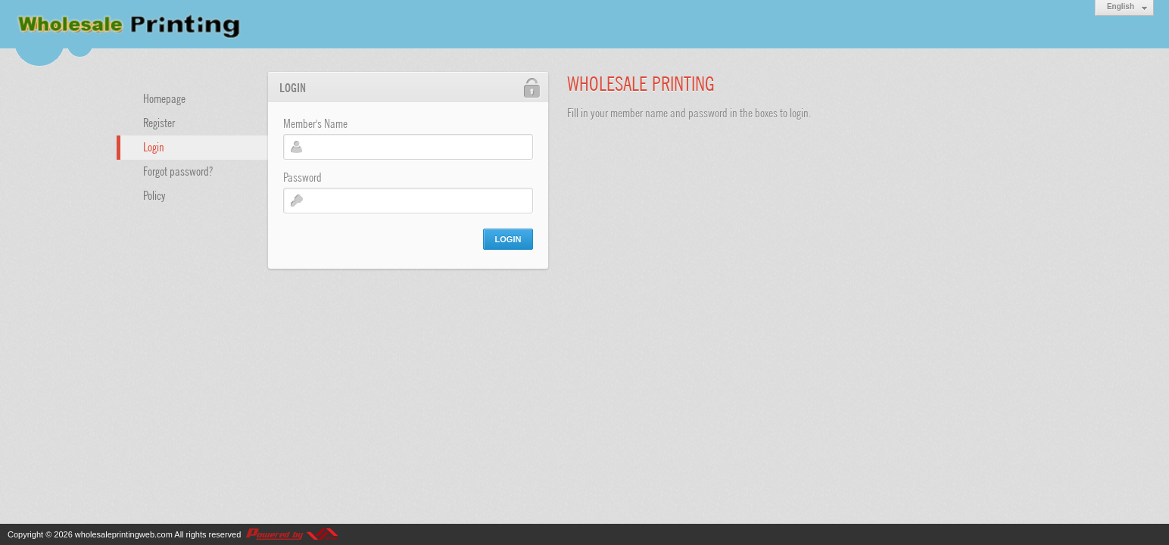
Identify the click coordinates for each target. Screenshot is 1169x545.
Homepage (164, 97)
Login (153, 146)
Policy (154, 194)
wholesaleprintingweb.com (124, 534)
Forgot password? (178, 170)
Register (159, 122)
